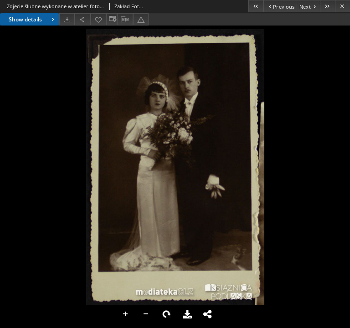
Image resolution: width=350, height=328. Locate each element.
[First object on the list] (255, 6)
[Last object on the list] (327, 6)
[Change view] (111, 19)
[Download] (67, 19)
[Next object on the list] (308, 6)
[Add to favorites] (98, 19)
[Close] (342, 6)
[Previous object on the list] (280, 6)
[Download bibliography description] (125, 19)
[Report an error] (141, 19)
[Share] (82, 19)
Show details (33, 19)
